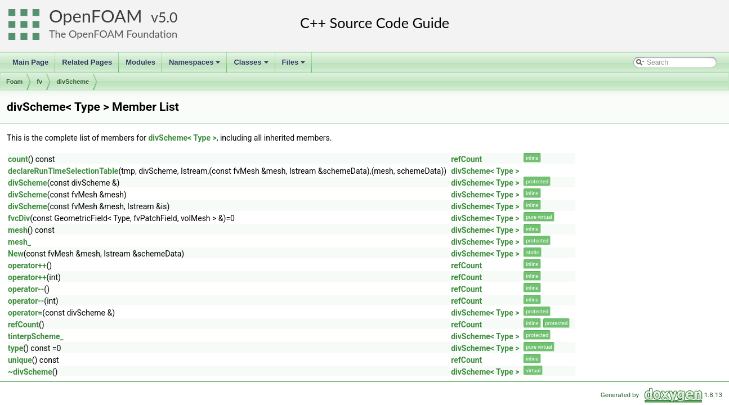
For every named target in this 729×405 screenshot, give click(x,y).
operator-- (26, 289)
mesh (18, 230)
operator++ (27, 265)
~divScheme (30, 371)
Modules (140, 62)
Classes (252, 65)
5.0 (167, 17)
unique (20, 360)
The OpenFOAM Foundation (113, 34)
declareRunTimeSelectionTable (63, 171)
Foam (14, 81)
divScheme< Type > (182, 137)
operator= (25, 312)
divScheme (72, 81)
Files (294, 65)
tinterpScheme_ (36, 336)
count (18, 159)
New (16, 253)
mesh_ (19, 241)
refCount (466, 159)
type (15, 348)
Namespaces (195, 65)
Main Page (30, 62)
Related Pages (87, 62)
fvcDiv (19, 218)
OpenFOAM (95, 16)
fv (39, 81)
